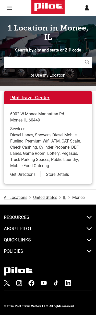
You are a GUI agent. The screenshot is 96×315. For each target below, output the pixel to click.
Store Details (57, 174)
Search (88, 62)
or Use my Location (48, 75)
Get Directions (22, 174)
